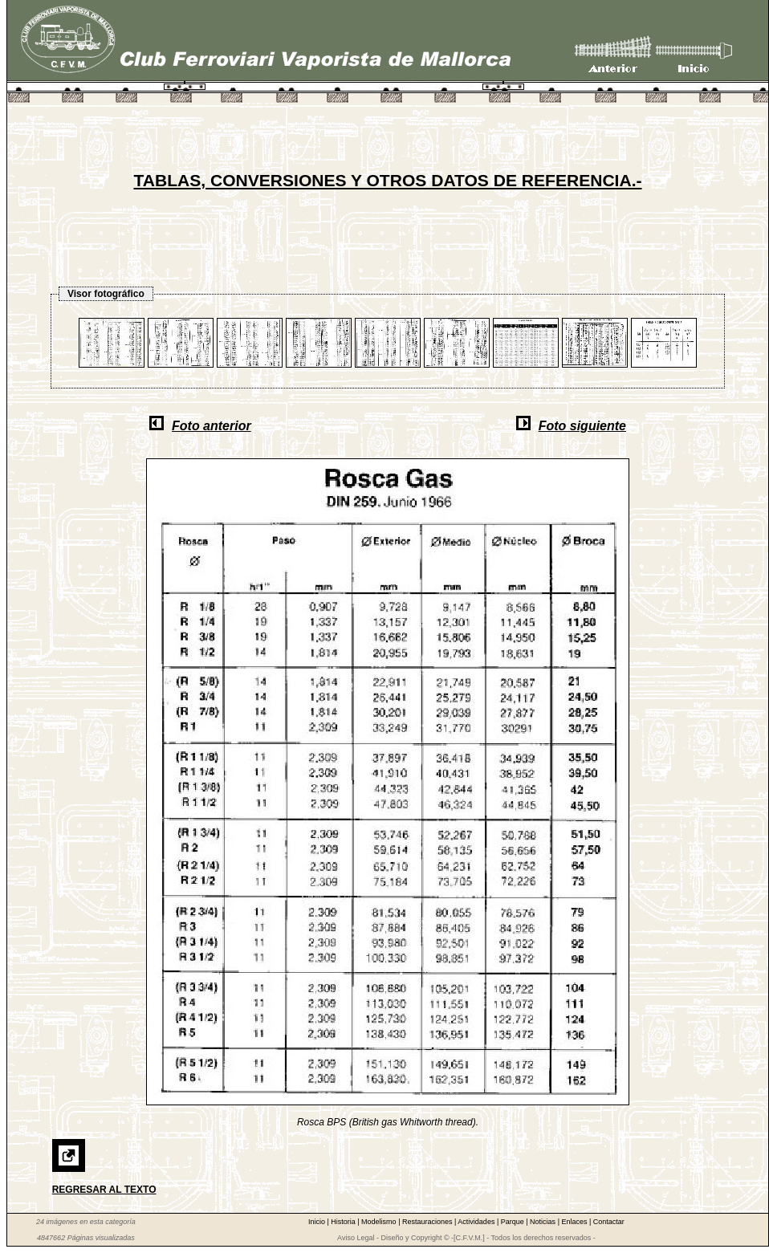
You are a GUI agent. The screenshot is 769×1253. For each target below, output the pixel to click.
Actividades (477, 1222)
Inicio (318, 1222)
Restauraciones (428, 1222)
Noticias (544, 1222)
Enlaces (575, 1222)
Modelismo (379, 1222)
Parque (514, 1222)
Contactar (609, 1222)
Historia (344, 1222)
